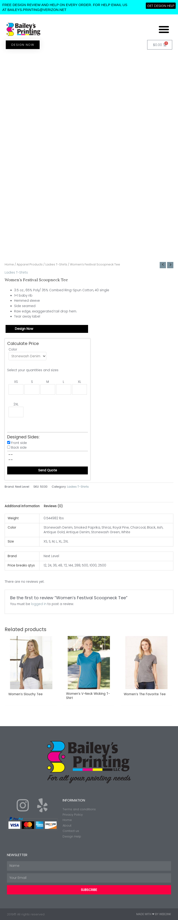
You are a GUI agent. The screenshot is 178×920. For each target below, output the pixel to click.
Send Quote (47, 470)
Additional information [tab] (22, 506)
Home (9, 264)
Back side (19, 447)
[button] (164, 29)
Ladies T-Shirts (56, 264)
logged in (39, 604)
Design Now (24, 329)
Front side (19, 443)
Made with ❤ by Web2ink (153, 914)
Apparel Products (30, 264)
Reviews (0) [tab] (53, 506)
